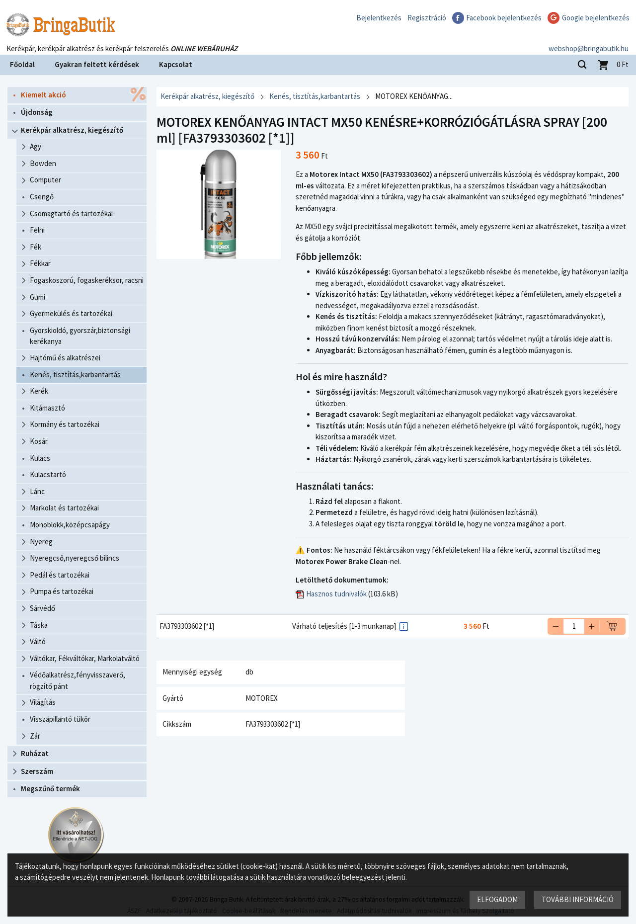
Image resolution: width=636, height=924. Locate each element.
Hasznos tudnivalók (336, 593)
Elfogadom (497, 899)
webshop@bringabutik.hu (589, 41)
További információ (578, 899)
